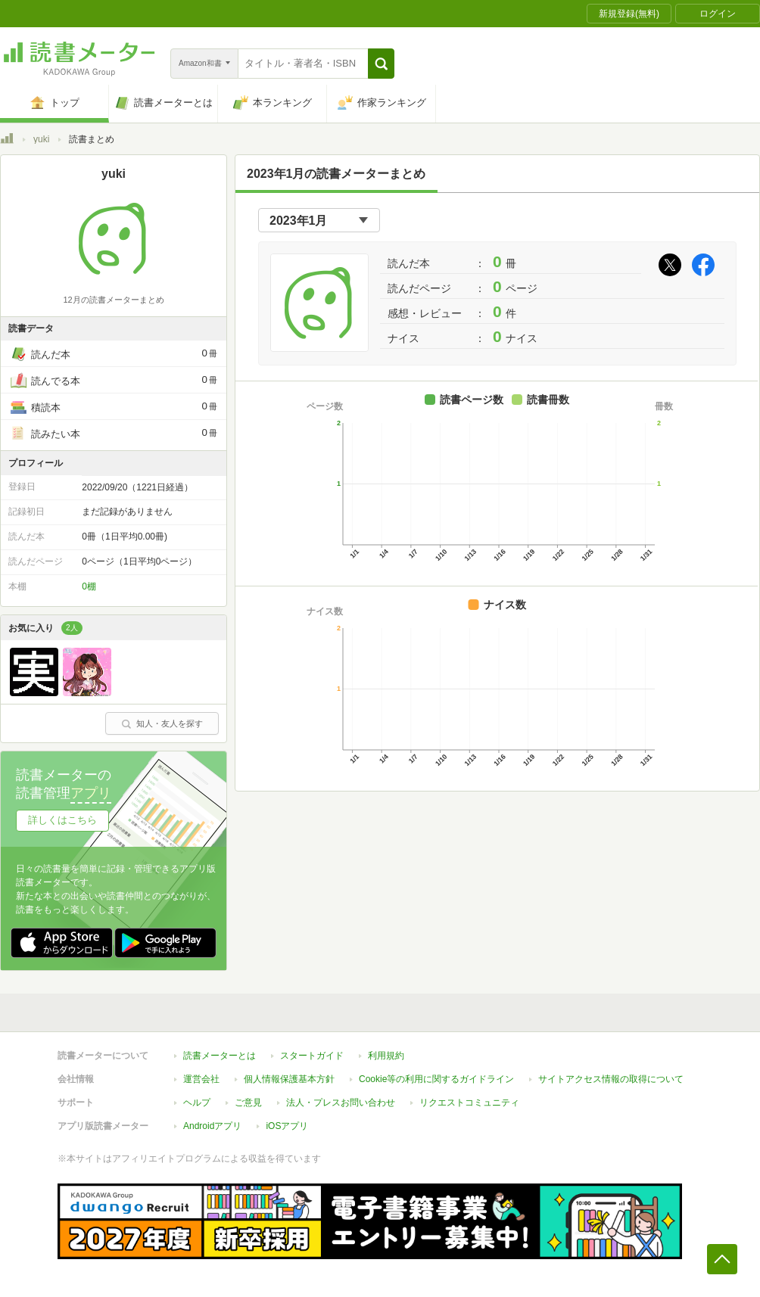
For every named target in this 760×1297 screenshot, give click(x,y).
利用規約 (386, 1055)
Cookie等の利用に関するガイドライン (436, 1079)
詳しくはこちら (62, 820)
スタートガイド (312, 1055)
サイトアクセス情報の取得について (611, 1079)
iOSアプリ (287, 1126)
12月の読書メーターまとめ (113, 299)
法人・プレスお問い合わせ (340, 1102)
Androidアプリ (212, 1126)
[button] (381, 63)
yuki (41, 139)
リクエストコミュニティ (469, 1102)
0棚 (89, 586)
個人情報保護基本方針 (289, 1079)
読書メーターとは (219, 1055)
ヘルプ (196, 1102)
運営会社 (201, 1079)
